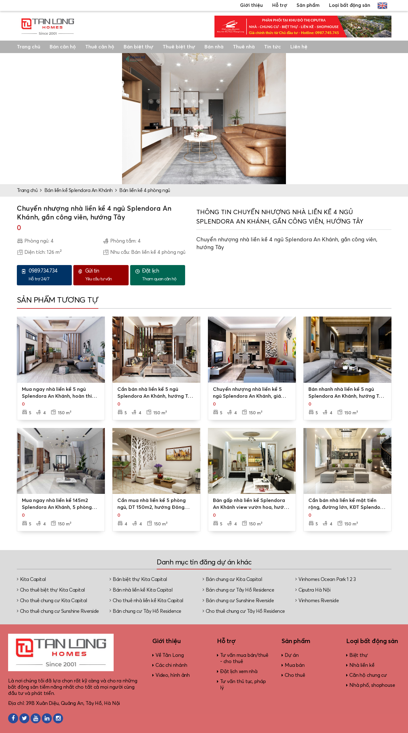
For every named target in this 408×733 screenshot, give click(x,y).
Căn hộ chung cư (368, 675)
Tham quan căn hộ (162, 274)
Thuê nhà (244, 46)
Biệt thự (358, 655)
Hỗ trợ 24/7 (49, 274)
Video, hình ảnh (172, 675)
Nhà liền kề (362, 665)
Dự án (292, 655)
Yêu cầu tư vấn (105, 274)
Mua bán (295, 665)
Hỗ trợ (279, 5)
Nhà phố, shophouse (372, 685)
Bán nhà (214, 46)
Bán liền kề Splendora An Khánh (78, 190)
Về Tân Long (169, 655)
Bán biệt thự (138, 46)
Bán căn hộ (63, 46)
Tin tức (272, 46)
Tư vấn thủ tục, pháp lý (243, 684)
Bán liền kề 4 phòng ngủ (144, 190)
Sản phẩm (308, 5)
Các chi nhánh (171, 665)
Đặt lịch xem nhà (239, 671)
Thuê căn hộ (99, 46)
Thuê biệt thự (179, 46)
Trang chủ (28, 46)
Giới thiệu (251, 5)
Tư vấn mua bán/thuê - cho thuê (244, 658)
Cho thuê (295, 675)
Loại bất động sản (349, 5)
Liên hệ (298, 46)
